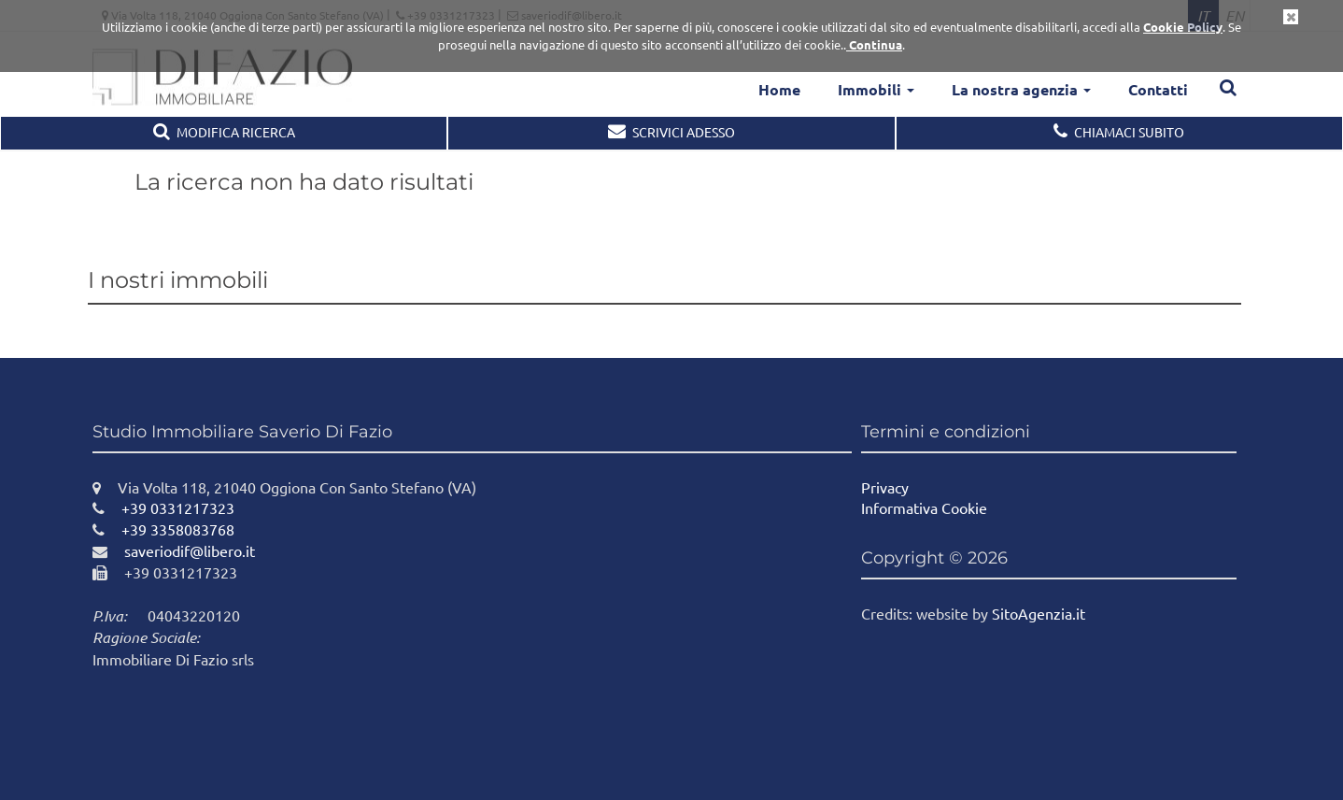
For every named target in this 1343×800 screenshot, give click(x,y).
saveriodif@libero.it (173, 550)
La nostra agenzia (1021, 89)
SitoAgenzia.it (1038, 613)
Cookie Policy (1183, 27)
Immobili (876, 89)
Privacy (885, 487)
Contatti (1158, 89)
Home (779, 89)
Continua (874, 44)
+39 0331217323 (163, 507)
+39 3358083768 (163, 529)
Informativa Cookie (924, 507)
